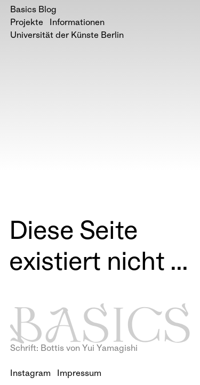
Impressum (79, 374)
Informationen (77, 23)
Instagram (30, 374)
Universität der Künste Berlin (67, 36)
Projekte (26, 23)
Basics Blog (33, 10)
